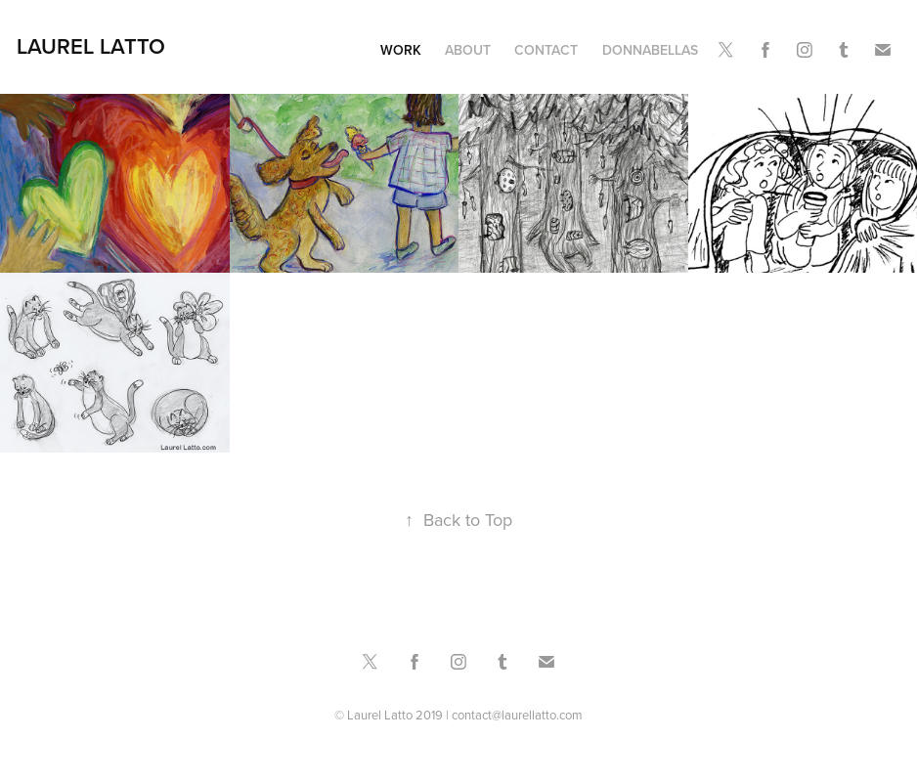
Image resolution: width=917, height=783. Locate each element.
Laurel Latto (91, 46)
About (468, 50)
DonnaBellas (650, 50)
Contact (546, 50)
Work (400, 50)
